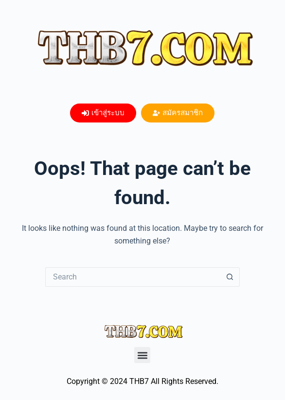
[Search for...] (132, 277)
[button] (142, 355)
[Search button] (230, 277)
